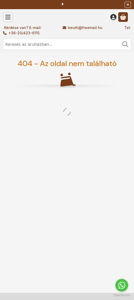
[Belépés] (113, 17)
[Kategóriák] (8, 17)
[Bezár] (128, 5)
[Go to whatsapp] (121, 285)
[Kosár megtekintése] (123, 17)
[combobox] (67, 44)
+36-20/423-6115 (23, 33)
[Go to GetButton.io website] (122, 294)
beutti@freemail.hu (85, 27)
